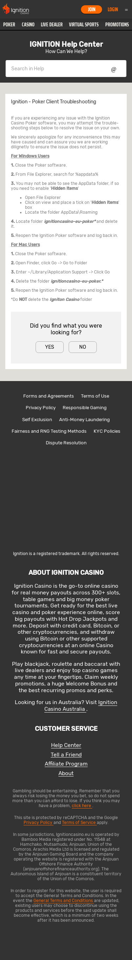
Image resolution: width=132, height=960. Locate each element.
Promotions (117, 24)
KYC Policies (107, 431)
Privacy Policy (41, 407)
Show (114, 68)
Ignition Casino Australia (80, 705)
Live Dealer (52, 24)
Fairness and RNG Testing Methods (49, 431)
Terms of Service (79, 822)
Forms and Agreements (48, 396)
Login (113, 9)
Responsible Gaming (85, 407)
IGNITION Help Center (66, 44)
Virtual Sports (84, 24)
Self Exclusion (37, 419)
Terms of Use (95, 396)
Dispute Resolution (66, 442)
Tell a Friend (66, 755)
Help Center (66, 745)
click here (82, 805)
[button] (9, 25)
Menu (126, 9)
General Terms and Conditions (63, 900)
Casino (28, 24)
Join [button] (91, 9)
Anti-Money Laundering (84, 419)
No (82, 347)
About (66, 774)
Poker (9, 24)
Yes (49, 347)
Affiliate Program (66, 764)
